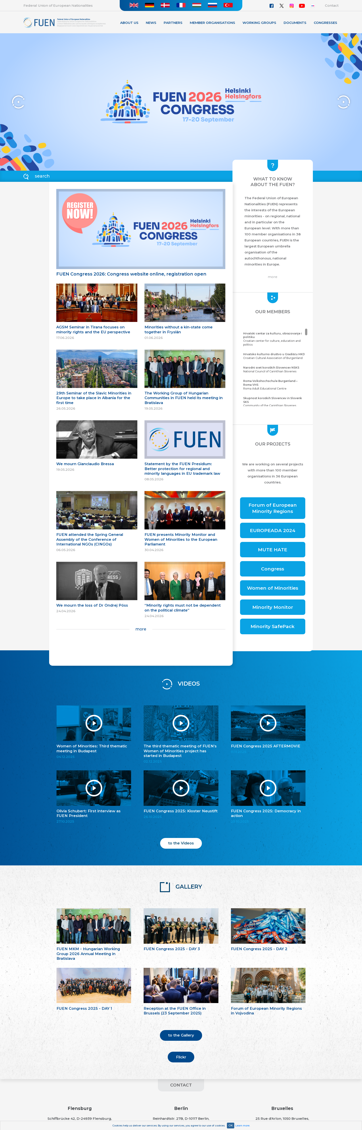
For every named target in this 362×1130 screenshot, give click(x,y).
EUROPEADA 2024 (272, 530)
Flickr (181, 1057)
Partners (173, 23)
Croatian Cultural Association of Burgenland (274, 356)
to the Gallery (181, 1035)
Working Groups (259, 23)
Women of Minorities (272, 588)
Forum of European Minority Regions (273, 508)
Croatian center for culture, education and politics (274, 339)
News (151, 23)
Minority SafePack (273, 626)
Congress (272, 569)
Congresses (325, 23)
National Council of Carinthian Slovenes (274, 369)
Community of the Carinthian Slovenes (274, 401)
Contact (332, 5)
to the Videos (181, 843)
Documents (295, 23)
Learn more (242, 1125)
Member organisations (212, 23)
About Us (129, 23)
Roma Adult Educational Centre (274, 384)
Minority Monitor (272, 607)
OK (230, 1125)
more (140, 629)
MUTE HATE (272, 549)
